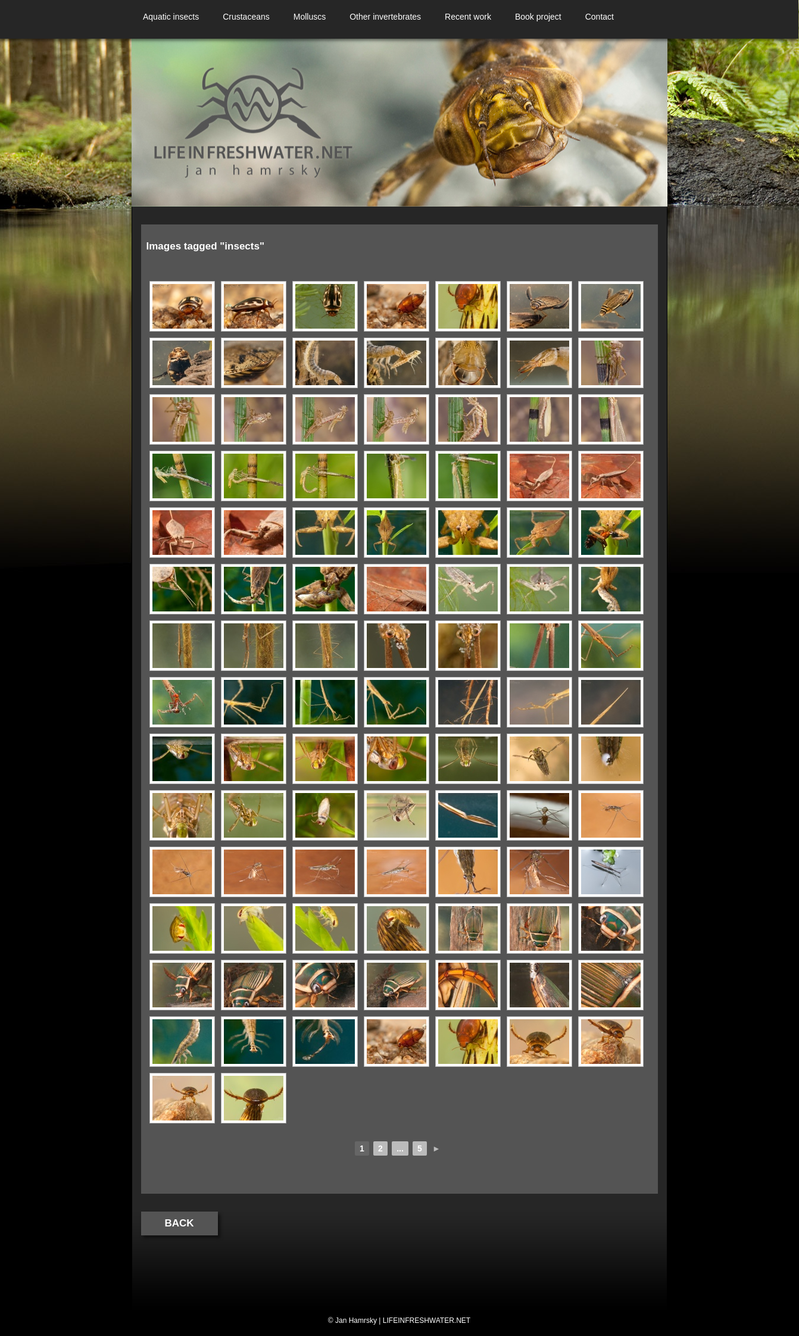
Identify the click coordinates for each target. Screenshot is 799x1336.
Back (179, 1223)
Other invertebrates (385, 16)
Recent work (468, 16)
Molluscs (310, 16)
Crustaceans (246, 16)
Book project (538, 16)
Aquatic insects (171, 16)
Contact (599, 16)
